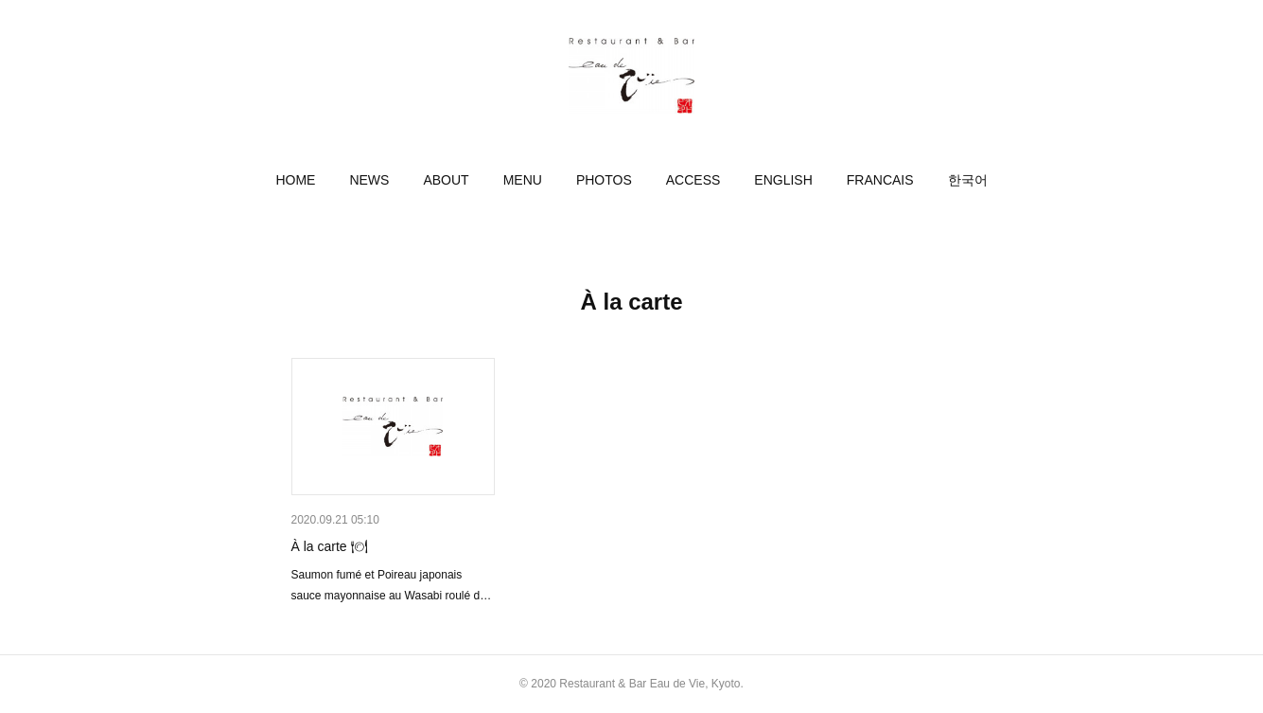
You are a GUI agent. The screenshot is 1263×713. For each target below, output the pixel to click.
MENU (522, 179)
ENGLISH (783, 179)
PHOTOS (604, 179)
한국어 (968, 179)
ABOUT (445, 179)
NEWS (369, 179)
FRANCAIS (880, 179)
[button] (295, 180)
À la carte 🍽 (329, 546)
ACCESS (693, 179)
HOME (295, 179)
